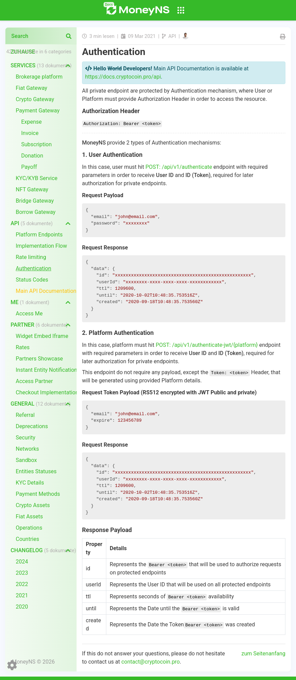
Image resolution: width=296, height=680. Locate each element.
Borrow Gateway (35, 212)
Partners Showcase (39, 358)
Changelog (43, 550)
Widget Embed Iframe (42, 336)
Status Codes (32, 279)
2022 (22, 584)
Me (30, 302)
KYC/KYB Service (36, 178)
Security (25, 437)
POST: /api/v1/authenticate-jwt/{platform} (207, 345)
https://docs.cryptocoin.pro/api (123, 76)
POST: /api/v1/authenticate (178, 167)
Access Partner (34, 381)
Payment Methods (38, 494)
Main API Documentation (46, 290)
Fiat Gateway (31, 88)
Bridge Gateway (35, 201)
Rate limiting (31, 257)
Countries (27, 539)
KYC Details (30, 482)
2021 (22, 595)
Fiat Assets (29, 516)
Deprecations (32, 426)
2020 (22, 606)
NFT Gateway (32, 189)
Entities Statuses (36, 471)
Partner (39, 325)
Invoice (30, 133)
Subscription (36, 144)
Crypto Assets (33, 505)
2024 (22, 561)
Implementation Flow (41, 246)
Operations (29, 528)
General (40, 403)
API (32, 223)
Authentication (33, 268)
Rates (23, 347)
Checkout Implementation (46, 392)
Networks (27, 449)
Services (41, 65)
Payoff (29, 167)
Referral (25, 415)
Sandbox (26, 460)
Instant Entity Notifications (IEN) (46, 370)
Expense (31, 122)
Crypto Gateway (35, 99)
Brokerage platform (39, 76)
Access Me (29, 313)
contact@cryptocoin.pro (150, 661)
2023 (22, 573)
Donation (32, 155)
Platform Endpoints (39, 234)
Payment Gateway (37, 110)
